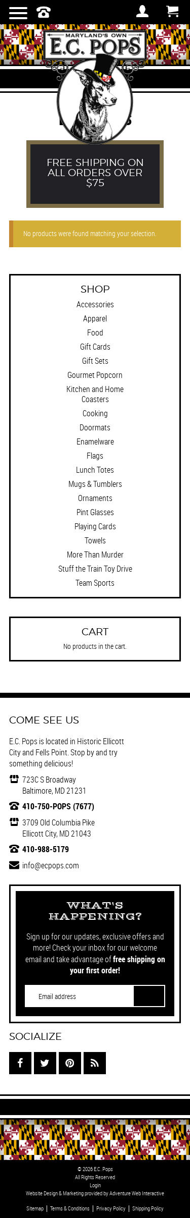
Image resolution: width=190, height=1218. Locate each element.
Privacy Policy (111, 1208)
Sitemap (35, 1208)
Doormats (95, 427)
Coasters (95, 399)
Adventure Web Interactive (136, 1193)
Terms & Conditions (70, 1208)
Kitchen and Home (95, 389)
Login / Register (142, 11)
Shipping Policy (148, 1208)
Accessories (95, 304)
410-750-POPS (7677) (58, 806)
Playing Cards (95, 526)
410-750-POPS (43, 12)
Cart (172, 11)
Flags (95, 455)
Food (95, 332)
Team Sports (95, 582)
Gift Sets (95, 360)
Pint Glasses (95, 512)
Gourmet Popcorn (95, 374)
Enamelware (95, 441)
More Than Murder (95, 554)
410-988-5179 (45, 849)
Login (95, 1185)
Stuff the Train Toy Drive (95, 568)
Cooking (95, 413)
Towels (95, 540)
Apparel (95, 318)
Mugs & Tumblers (95, 483)
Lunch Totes (95, 469)
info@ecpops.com (50, 865)
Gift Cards (95, 346)
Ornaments (95, 498)
